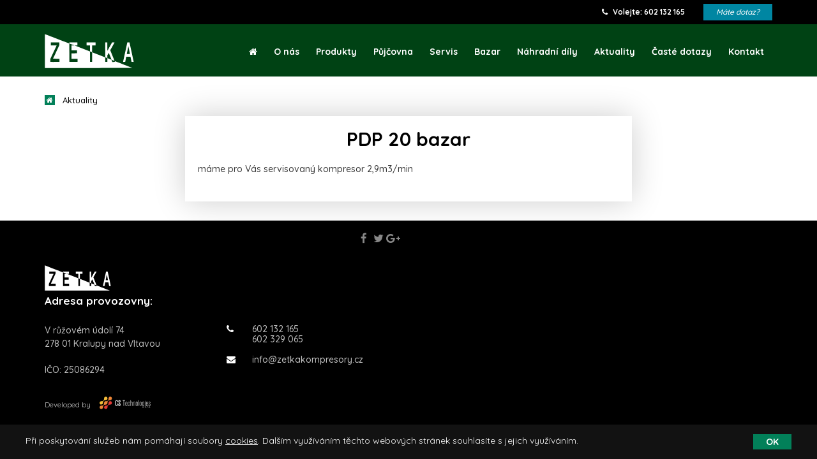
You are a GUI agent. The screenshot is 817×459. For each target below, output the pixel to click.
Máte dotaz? (738, 12)
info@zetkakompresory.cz (295, 359)
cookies (241, 440)
